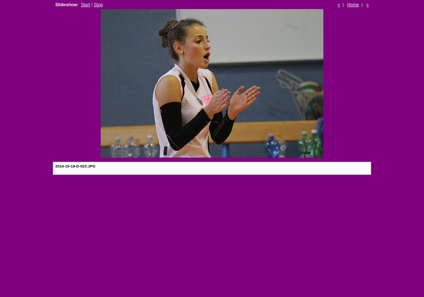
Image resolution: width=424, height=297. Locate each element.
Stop (98, 4)
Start (85, 4)
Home (353, 4)
